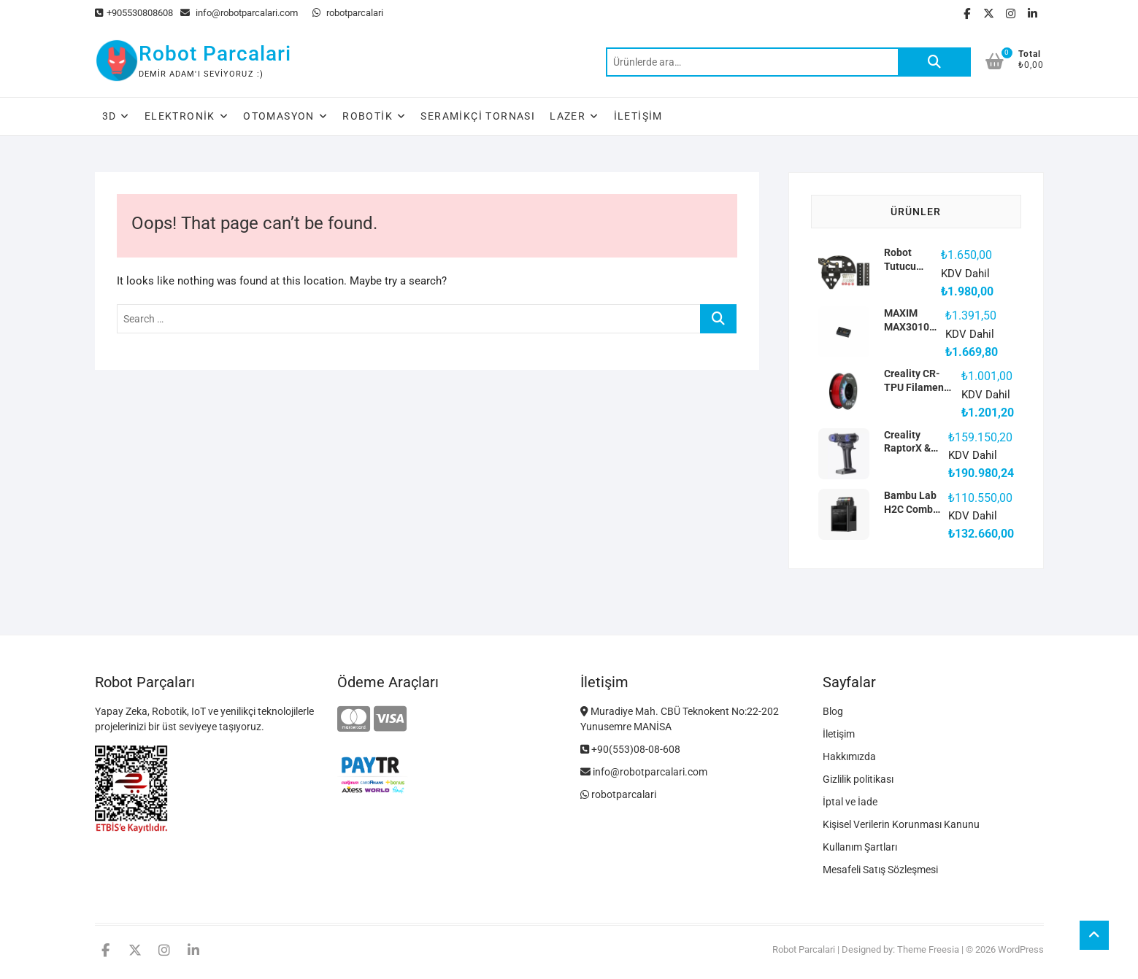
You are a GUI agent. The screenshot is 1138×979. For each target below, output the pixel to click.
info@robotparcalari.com (239, 12)
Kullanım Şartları (860, 847)
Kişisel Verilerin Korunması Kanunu (901, 824)
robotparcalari (347, 12)
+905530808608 (134, 12)
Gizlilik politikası (858, 779)
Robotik (367, 116)
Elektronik (180, 116)
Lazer (567, 116)
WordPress (1021, 949)
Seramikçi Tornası (477, 116)
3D (109, 116)
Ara (934, 62)
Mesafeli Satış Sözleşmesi (880, 869)
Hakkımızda (849, 756)
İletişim (638, 116)
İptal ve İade (850, 802)
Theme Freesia (928, 949)
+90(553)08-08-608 (630, 749)
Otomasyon (279, 116)
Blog (833, 711)
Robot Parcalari (215, 54)
